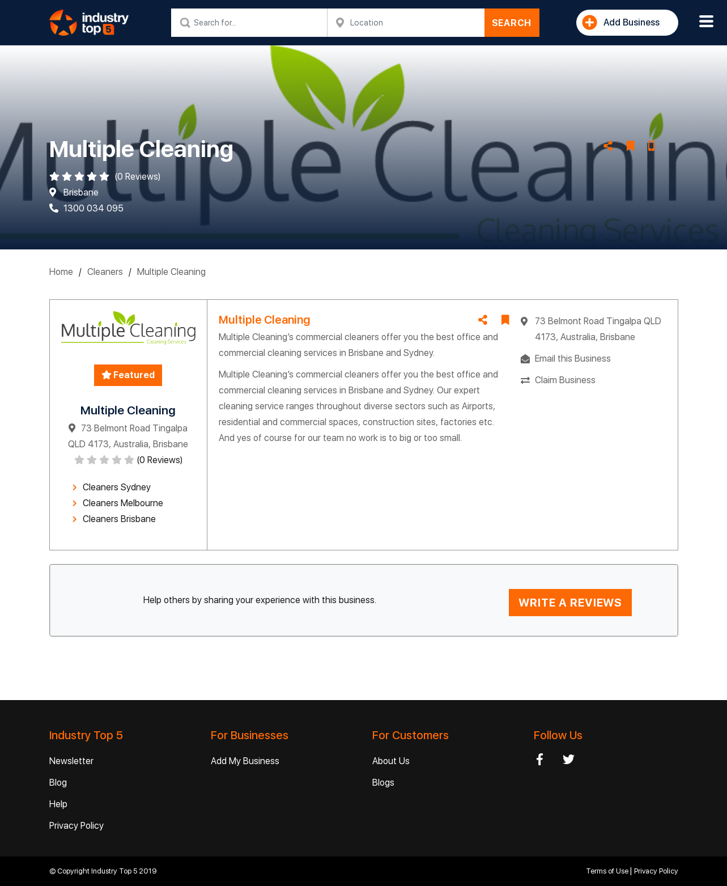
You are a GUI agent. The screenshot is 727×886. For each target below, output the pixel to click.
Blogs (383, 782)
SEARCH (512, 23)
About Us (391, 761)
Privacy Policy (76, 825)
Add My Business (245, 761)
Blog (58, 782)
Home (61, 271)
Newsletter (71, 761)
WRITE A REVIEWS (570, 602)
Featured (128, 375)
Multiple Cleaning (171, 271)
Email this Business (573, 358)
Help (58, 804)
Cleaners (105, 271)
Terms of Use (608, 871)
